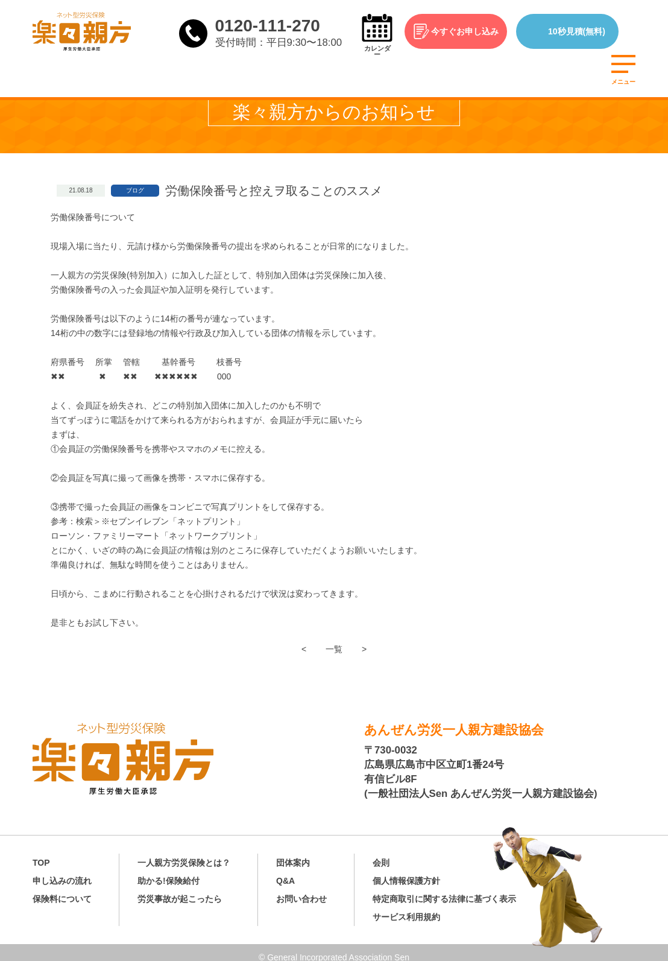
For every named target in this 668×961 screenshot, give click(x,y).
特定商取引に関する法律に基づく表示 (444, 889)
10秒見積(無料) (590, 31)
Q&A (285, 871)
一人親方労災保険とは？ (183, 853)
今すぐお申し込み (478, 31)
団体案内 (293, 853)
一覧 (334, 649)
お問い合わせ (301, 889)
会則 (381, 853)
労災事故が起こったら (179, 889)
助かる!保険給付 (168, 871)
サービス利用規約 (406, 907)
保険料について (62, 889)
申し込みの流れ (62, 871)
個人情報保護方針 (406, 871)
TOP (41, 853)
